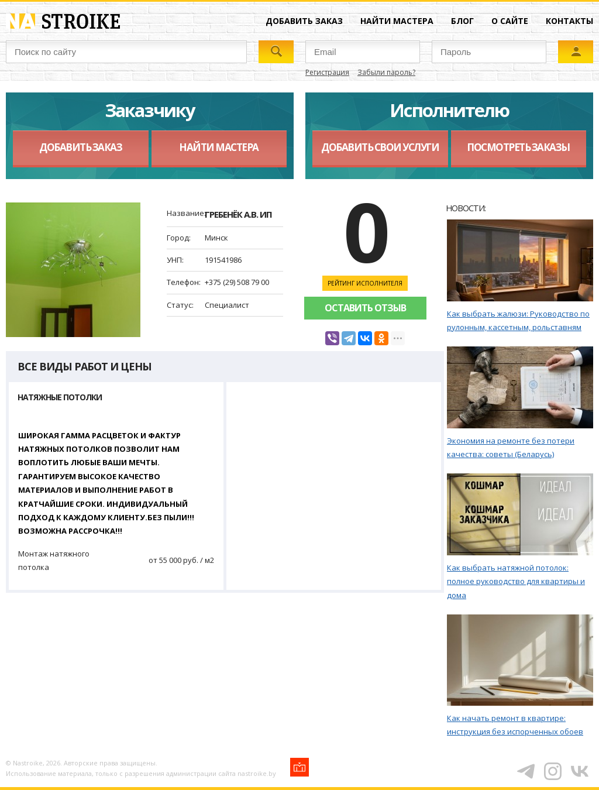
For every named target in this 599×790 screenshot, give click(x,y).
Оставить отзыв (365, 307)
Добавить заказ (304, 20)
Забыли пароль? (386, 72)
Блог (462, 20)
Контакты (569, 20)
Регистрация (327, 72)
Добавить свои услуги (380, 147)
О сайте (509, 20)
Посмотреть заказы (518, 147)
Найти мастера (396, 20)
